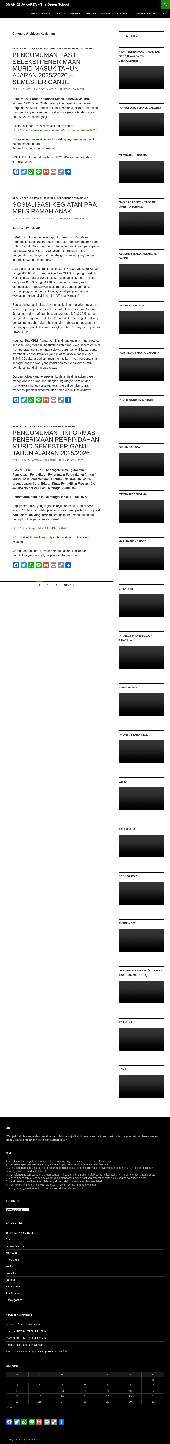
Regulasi (90, 13)
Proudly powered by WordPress (21, 1439)
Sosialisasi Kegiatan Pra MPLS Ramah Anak (54, 208)
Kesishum (40, 48)
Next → (69, 585)
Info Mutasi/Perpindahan (30, 1324)
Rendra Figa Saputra (18, 1344)
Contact (32, 13)
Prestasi (75, 13)
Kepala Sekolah (22, 48)
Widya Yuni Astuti (46, 89)
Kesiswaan (54, 426)
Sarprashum (70, 48)
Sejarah (105, 13)
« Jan (10, 1407)
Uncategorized (14, 1300)
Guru (8, 1239)
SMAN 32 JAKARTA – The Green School (37, 4)
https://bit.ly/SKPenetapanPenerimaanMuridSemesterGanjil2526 (54, 130)
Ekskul (46, 13)
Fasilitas (60, 13)
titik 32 (164, 13)
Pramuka (11, 1273)
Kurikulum (54, 48)
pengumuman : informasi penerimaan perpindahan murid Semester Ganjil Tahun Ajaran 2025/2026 (55, 442)
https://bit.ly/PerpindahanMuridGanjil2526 (39, 528)
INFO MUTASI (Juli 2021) (31, 1331)
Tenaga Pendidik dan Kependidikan (135, 13)
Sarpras (67, 198)
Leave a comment (73, 89)
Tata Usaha (86, 48)
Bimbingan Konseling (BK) (21, 1232)
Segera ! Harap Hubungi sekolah (48, 1351)
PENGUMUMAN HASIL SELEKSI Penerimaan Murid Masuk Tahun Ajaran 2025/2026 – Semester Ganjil (46, 68)
